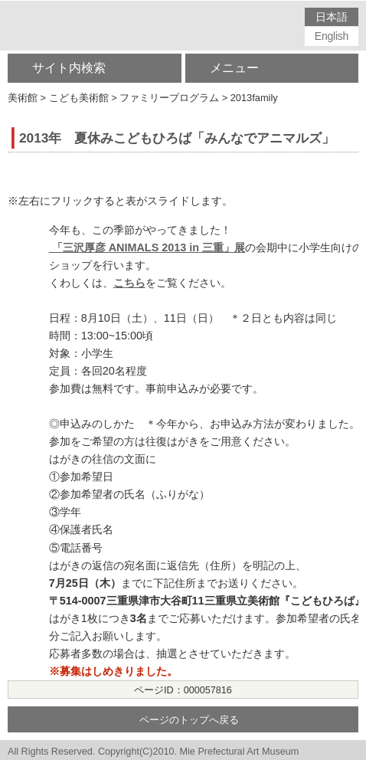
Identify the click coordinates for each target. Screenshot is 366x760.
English (331, 36)
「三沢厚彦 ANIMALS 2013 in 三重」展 (147, 247)
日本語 (331, 17)
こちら (129, 283)
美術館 (23, 97)
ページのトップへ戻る (189, 720)
